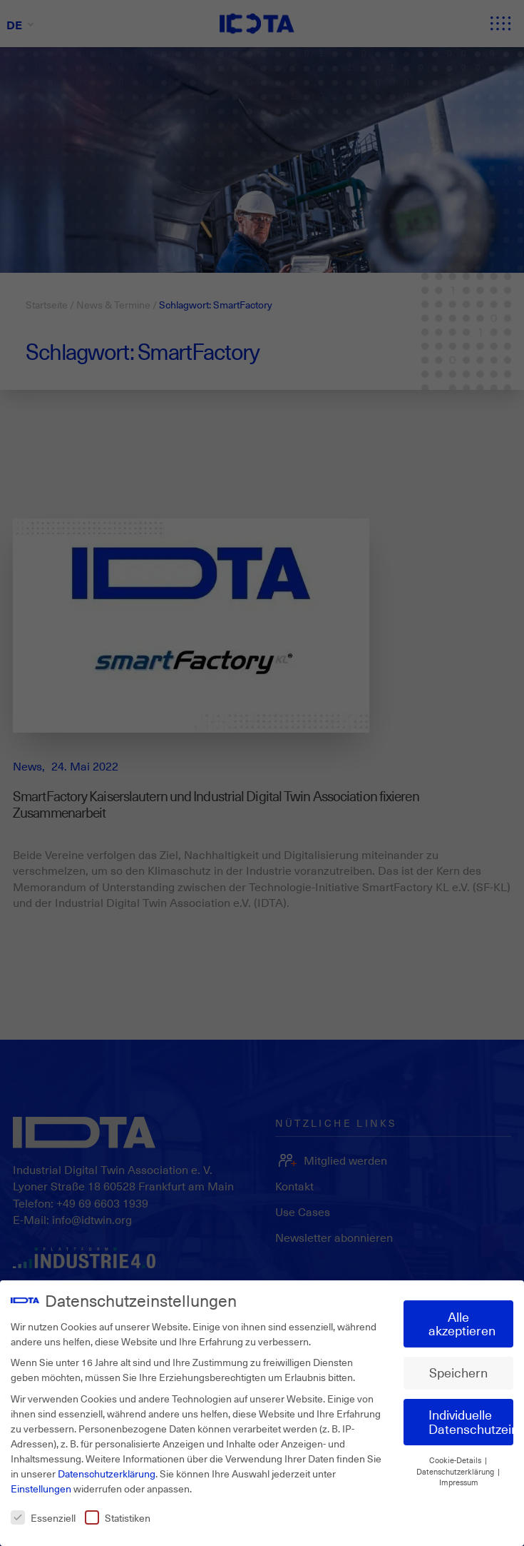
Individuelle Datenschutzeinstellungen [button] (470, 1421)
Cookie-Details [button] (456, 1460)
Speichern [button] (458, 1372)
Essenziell (43, 1517)
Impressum (458, 1482)
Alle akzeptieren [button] (461, 1323)
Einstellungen (41, 1488)
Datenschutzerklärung (106, 1473)
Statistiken (117, 1517)
